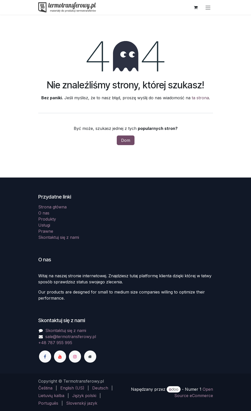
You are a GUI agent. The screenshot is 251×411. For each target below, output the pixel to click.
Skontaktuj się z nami (58, 237)
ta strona (200, 97)
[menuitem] (45, 388)
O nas (43, 213)
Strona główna (52, 206)
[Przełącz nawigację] (208, 7)
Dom (125, 140)
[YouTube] (60, 356)
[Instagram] (75, 356)
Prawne (45, 231)
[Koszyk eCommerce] (196, 7)
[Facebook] (45, 356)
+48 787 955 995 (55, 342)
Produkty (47, 219)
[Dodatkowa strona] (90, 356)
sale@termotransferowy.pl (70, 336)
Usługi (44, 225)
